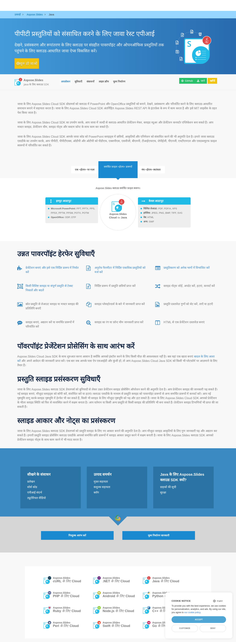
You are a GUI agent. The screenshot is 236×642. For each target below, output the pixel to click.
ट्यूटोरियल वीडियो (36, 494)
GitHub (185, 81)
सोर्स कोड (32, 483)
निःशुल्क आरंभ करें (77, 530)
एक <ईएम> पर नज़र (78, 167)
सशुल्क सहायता (102, 483)
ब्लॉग (96, 488)
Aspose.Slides (67, 575)
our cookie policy (192, 612)
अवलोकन (65, 81)
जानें (199, 81)
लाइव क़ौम (104, 81)
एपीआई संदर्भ (34, 488)
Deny (212, 628)
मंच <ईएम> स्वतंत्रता (158, 167)
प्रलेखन (31, 478)
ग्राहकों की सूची (168, 483)
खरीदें (210, 81)
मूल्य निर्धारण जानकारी (159, 530)
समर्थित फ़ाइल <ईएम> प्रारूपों (118, 163)
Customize (184, 628)
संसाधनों (90, 81)
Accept (199, 619)
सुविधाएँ (78, 81)
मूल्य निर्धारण (119, 81)
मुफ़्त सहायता (101, 478)
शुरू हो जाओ (30, 63)
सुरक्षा (163, 488)
